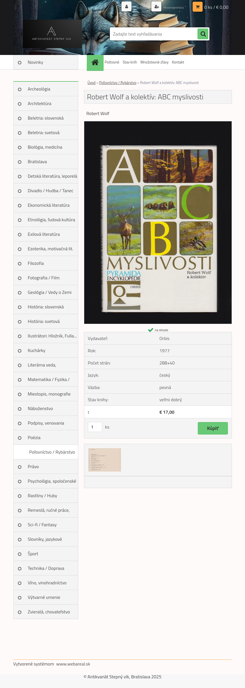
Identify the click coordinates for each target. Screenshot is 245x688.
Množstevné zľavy (154, 62)
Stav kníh (130, 62)
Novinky (35, 62)
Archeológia (39, 88)
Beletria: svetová (44, 132)
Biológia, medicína (45, 147)
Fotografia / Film (44, 277)
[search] (203, 34)
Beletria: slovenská (46, 117)
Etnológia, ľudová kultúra (51, 219)
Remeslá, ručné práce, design (49, 512)
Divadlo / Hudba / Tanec (50, 190)
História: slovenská (46, 306)
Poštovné (112, 62)
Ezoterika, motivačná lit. (50, 248)
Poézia (34, 437)
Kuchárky (37, 350)
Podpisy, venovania (46, 422)
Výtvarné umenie (44, 597)
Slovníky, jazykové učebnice (45, 541)
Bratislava (37, 161)
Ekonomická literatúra (49, 205)
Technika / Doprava (46, 568)
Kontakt (178, 62)
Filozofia (36, 263)
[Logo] (52, 34)
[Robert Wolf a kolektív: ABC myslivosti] (158, 123)
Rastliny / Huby (42, 495)
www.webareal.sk (73, 663)
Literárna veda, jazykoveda (42, 366)
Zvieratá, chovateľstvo (49, 611)
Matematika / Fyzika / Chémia (49, 381)
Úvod (92, 82)
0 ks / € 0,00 (216, 7)
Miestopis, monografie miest (49, 395)
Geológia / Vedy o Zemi (50, 292)
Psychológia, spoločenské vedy (52, 483)
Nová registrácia (170, 7)
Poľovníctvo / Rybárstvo (52, 452)
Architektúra (40, 103)
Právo (33, 466)
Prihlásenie (132, 7)
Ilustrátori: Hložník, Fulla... (52, 335)
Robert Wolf (98, 113)
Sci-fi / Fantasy (42, 524)
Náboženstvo (40, 408)
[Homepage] (95, 62)
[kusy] (95, 427)
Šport (33, 553)
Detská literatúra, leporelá (52, 176)
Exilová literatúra (44, 234)
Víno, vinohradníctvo (47, 582)
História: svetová (44, 321)
